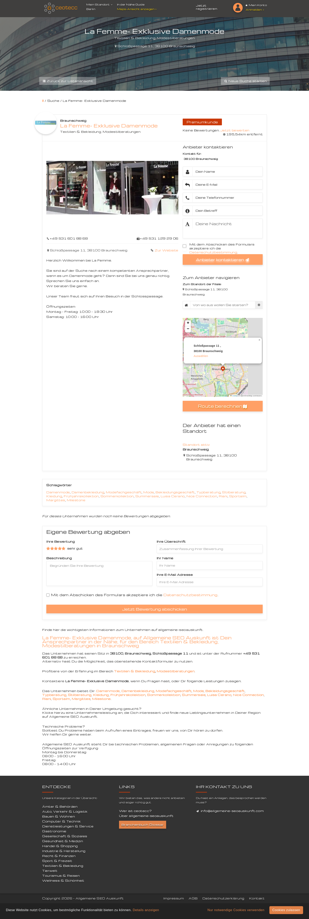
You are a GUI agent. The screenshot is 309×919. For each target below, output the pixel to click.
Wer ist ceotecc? (135, 811)
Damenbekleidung (88, 492)
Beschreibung (59, 558)
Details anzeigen (146, 910)
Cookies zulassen (286, 910)
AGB (193, 898)
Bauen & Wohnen (58, 816)
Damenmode (58, 492)
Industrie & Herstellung (64, 851)
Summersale (147, 496)
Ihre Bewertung (60, 541)
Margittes (55, 500)
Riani (223, 496)
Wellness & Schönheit (63, 880)
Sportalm (238, 496)
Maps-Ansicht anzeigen (137, 9)
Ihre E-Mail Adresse (175, 575)
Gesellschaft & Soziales (64, 836)
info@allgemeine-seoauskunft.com (232, 811)
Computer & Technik (61, 821)
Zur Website (166, 250)
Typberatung (208, 492)
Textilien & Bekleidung (80, 132)
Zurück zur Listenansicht (67, 81)
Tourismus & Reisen (61, 876)
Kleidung (54, 496)
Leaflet (233, 396)
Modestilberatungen (122, 132)
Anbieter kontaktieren (222, 259)
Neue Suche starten (245, 81)
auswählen (201, 356)
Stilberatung (234, 492)
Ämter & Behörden (59, 806)
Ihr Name (165, 558)
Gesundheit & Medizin (62, 841)
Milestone (76, 500)
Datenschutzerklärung (223, 898)
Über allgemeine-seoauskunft (146, 816)
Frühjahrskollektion (81, 496)
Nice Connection (201, 496)
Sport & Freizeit (57, 861)
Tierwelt (49, 871)
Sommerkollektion (117, 496)
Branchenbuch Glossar (142, 825)
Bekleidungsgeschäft (175, 492)
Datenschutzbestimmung (213, 252)
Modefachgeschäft (124, 492)
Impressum (173, 898)
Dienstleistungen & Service (67, 826)
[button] (56, 189)
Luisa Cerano (173, 496)
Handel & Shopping (60, 846)
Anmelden (255, 9)
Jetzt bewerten (234, 130)
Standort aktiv (196, 445)
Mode (148, 492)
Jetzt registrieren (206, 7)
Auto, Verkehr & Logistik (64, 811)
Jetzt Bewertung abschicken (154, 609)
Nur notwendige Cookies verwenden (236, 910)
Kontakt (257, 898)
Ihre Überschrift (171, 541)
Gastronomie (54, 831)
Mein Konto (256, 5)
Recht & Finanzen (58, 856)
